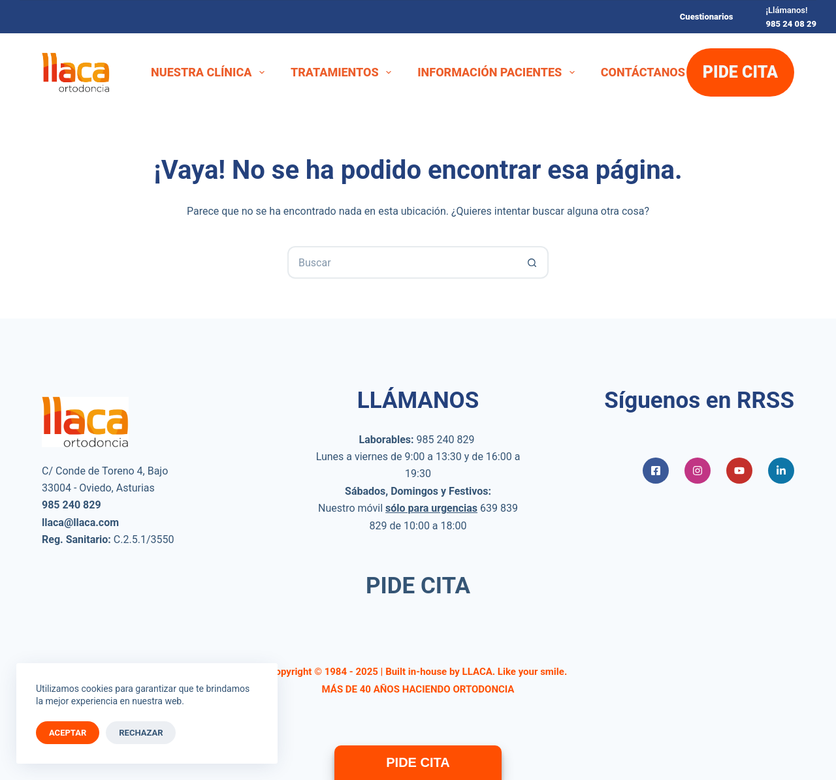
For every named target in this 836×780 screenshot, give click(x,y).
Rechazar (141, 733)
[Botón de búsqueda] (532, 262)
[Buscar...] (401, 262)
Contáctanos (643, 72)
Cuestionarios (706, 17)
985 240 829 (446, 439)
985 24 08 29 (790, 24)
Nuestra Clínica (210, 72)
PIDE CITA (740, 72)
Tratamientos (343, 72)
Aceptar (67, 733)
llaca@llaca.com (80, 522)
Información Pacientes (498, 72)
